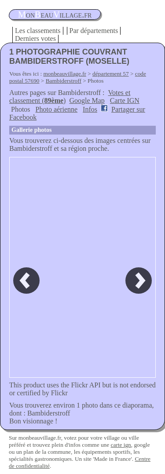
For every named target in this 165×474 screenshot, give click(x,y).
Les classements (38, 30)
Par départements (94, 30)
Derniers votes (35, 38)
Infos (90, 109)
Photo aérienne (57, 109)
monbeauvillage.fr (65, 73)
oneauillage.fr (55, 14)
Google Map (86, 100)
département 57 (110, 73)
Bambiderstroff (63, 80)
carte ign (120, 444)
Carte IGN (124, 100)
